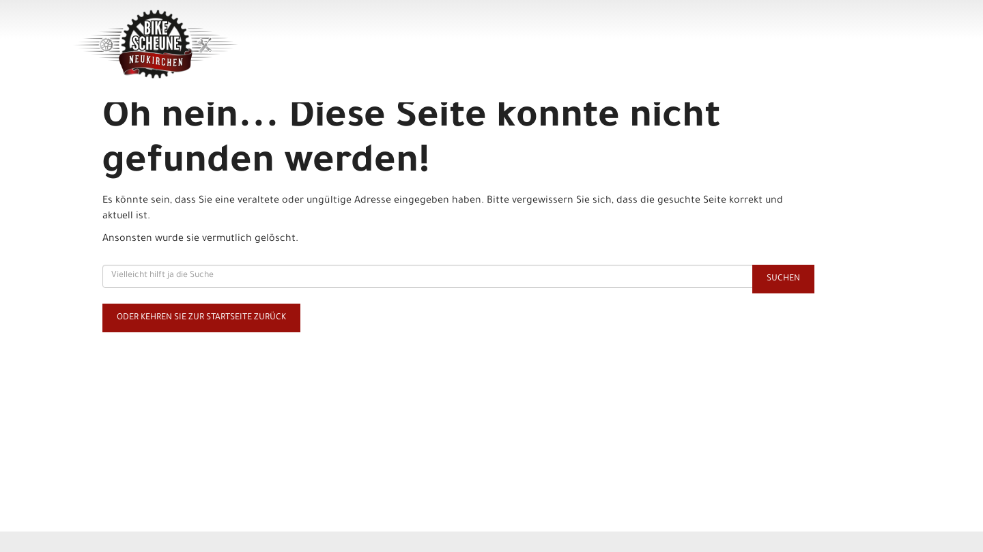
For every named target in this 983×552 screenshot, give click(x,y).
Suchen (783, 279)
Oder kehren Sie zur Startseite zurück (201, 318)
